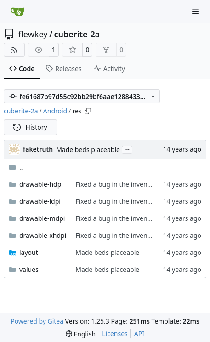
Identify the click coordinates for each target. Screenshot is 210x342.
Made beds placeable (88, 149)
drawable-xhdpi (42, 235)
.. (16, 167)
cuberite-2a (77, 34)
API (139, 333)
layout (28, 252)
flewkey (32, 34)
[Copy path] (88, 111)
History (30, 127)
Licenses (115, 333)
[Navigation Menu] (196, 11)
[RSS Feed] (14, 50)
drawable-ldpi (40, 201)
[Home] (17, 11)
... (127, 149)
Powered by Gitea (37, 321)
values (29, 269)
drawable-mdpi (42, 218)
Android (55, 110)
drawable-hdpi (41, 184)
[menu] (81, 334)
